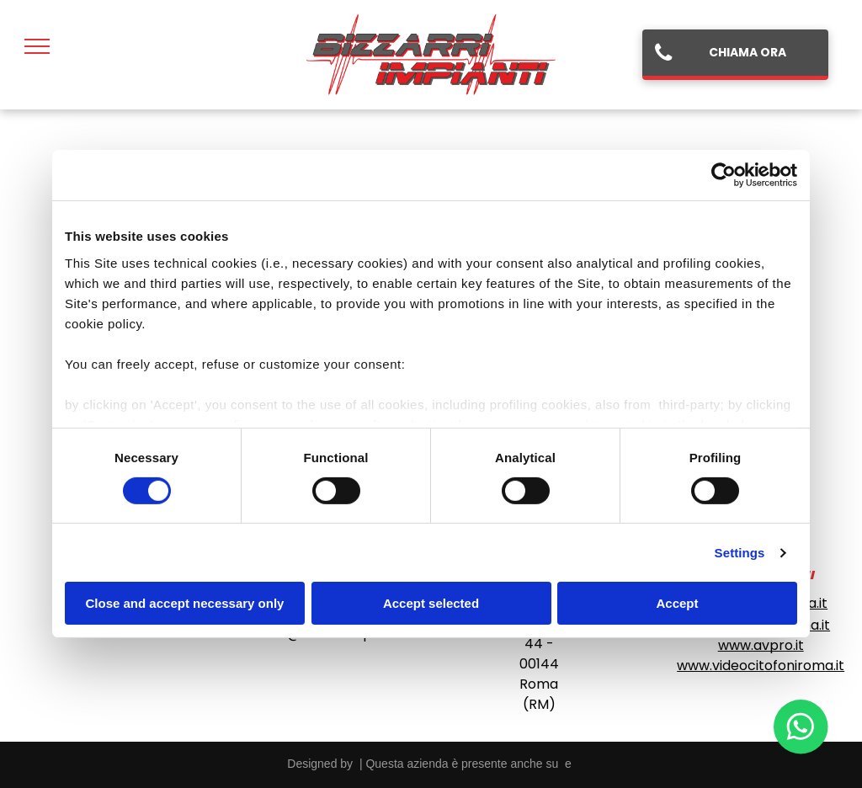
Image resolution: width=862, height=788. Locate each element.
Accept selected (431, 603)
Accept (677, 603)
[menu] (37, 46)
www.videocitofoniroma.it (760, 665)
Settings (740, 553)
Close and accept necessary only (185, 603)
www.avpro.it (761, 645)
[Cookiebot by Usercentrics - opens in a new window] (723, 175)
